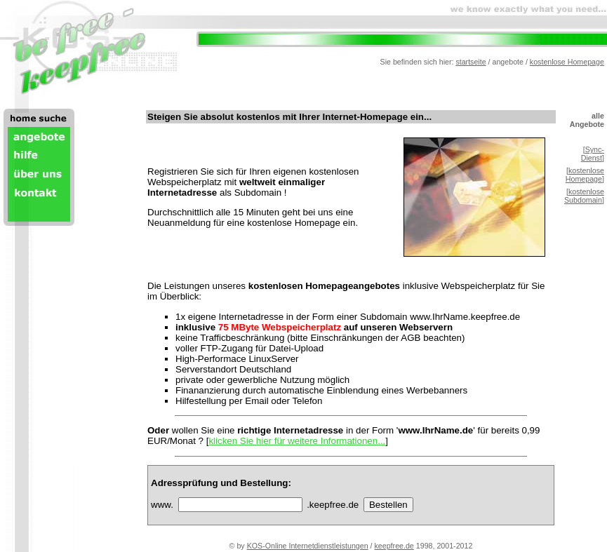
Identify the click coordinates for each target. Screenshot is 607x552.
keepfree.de (394, 545)
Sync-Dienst (592, 153)
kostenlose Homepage (567, 62)
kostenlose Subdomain (584, 195)
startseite (470, 62)
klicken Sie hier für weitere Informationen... (296, 441)
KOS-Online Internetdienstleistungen (307, 545)
